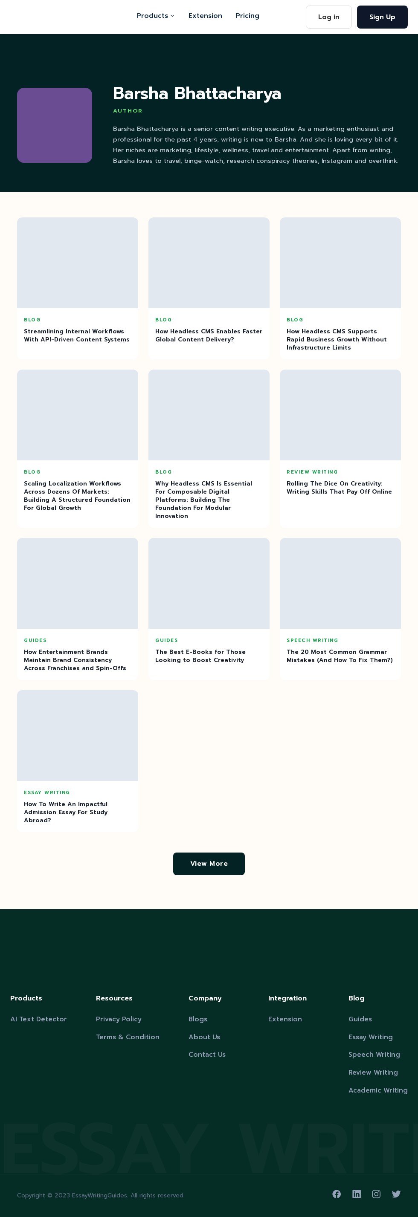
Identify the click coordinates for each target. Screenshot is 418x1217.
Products (156, 15)
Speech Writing (374, 1054)
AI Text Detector (38, 1019)
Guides (360, 1019)
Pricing (247, 15)
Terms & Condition (128, 1037)
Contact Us (207, 1054)
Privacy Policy (119, 1019)
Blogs (198, 1019)
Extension (205, 15)
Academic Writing (378, 1090)
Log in (329, 17)
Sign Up (382, 17)
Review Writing (373, 1072)
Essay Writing (370, 1037)
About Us (204, 1037)
